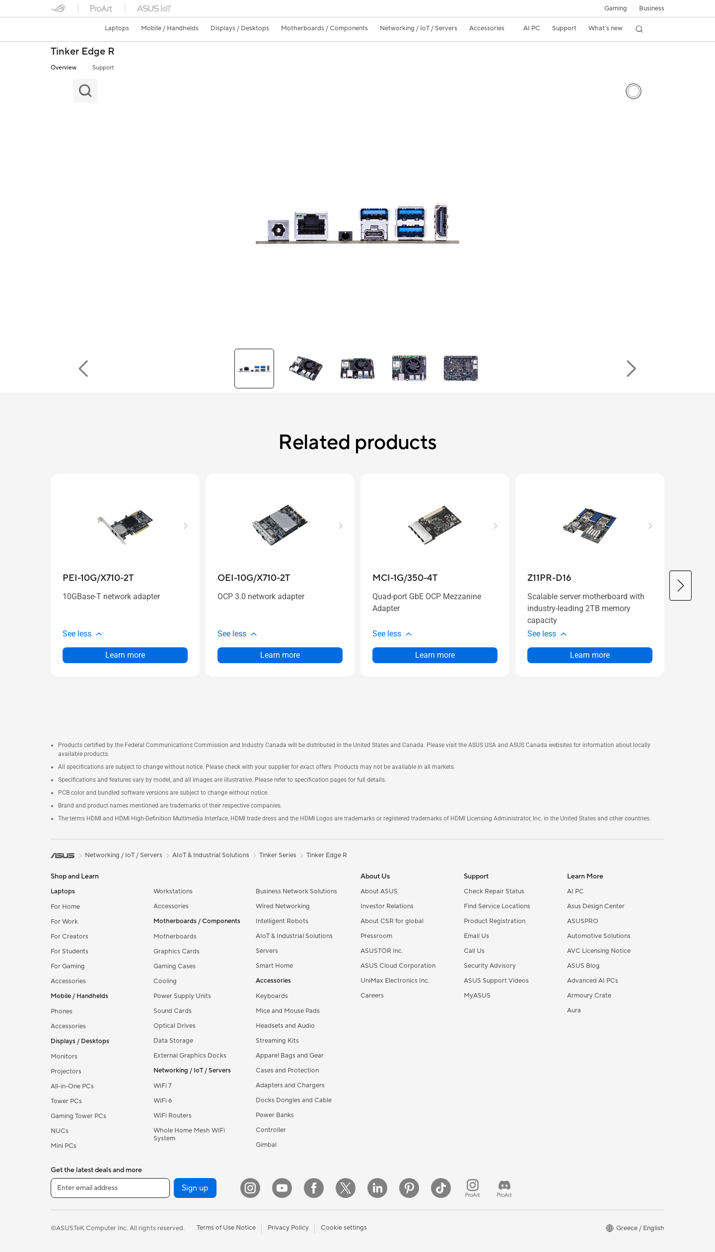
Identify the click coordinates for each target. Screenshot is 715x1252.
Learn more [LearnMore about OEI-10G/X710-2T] (280, 655)
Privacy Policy (288, 1228)
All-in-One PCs (72, 1086)
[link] (67, 29)
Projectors (66, 1071)
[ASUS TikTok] (441, 1188)
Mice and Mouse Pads (288, 1011)
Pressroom (376, 936)
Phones (61, 1011)
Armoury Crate (589, 996)
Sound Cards (172, 1011)
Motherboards (175, 936)
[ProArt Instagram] (473, 1188)
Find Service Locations (497, 906)
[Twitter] (346, 1188)
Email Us (476, 936)
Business (651, 8)
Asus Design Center (596, 906)
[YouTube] (282, 1188)
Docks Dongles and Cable (294, 1100)
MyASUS (477, 996)
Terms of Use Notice (226, 1228)
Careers (372, 996)
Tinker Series (277, 855)
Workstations (173, 891)
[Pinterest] (409, 1188)
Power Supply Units (182, 996)
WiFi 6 (162, 1101)
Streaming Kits (277, 1041)
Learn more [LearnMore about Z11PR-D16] (590, 655)
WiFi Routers (172, 1116)
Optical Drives (174, 1026)
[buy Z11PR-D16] (549, 578)
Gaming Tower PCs (78, 1116)
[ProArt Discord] (504, 1188)
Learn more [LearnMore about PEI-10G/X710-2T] (125, 655)
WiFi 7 (162, 1086)
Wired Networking (283, 906)
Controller (271, 1130)
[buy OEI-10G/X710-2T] (253, 578)
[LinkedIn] (377, 1188)
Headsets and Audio (285, 1026)
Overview (63, 67)
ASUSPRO (582, 921)
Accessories (68, 981)
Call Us (474, 951)
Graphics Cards (176, 951)
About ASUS (379, 891)
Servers (267, 951)
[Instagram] (250, 1188)
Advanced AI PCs (592, 981)
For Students (69, 951)
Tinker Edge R (83, 52)
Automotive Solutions (599, 936)
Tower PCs (66, 1101)
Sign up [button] (195, 1188)
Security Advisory (490, 966)
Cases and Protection (287, 1070)
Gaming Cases (174, 966)
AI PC (575, 891)
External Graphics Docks (189, 1056)
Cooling (165, 981)
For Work (64, 922)
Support (103, 67)
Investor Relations (387, 906)
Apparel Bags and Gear (290, 1056)
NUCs (60, 1131)
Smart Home (274, 966)
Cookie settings (344, 1228)
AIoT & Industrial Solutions (294, 936)
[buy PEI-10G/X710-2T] (98, 578)
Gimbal (266, 1145)
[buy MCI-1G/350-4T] (404, 578)
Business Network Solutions (296, 891)
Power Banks (275, 1115)
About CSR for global (392, 921)
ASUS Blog (583, 966)
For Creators (69, 936)
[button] (615, 8)
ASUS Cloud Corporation (397, 966)
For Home (65, 907)
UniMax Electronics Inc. (394, 981)
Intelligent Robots (282, 921)
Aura (574, 1010)
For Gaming (68, 966)
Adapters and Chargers (290, 1085)
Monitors (64, 1057)
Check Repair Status (494, 891)
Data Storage (173, 1041)
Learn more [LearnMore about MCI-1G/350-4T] (435, 655)
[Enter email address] (110, 1188)
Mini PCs (63, 1146)
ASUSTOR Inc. (381, 951)
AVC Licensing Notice (599, 951)
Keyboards (272, 996)
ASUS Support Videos (496, 981)
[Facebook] (314, 1188)
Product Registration (494, 921)
